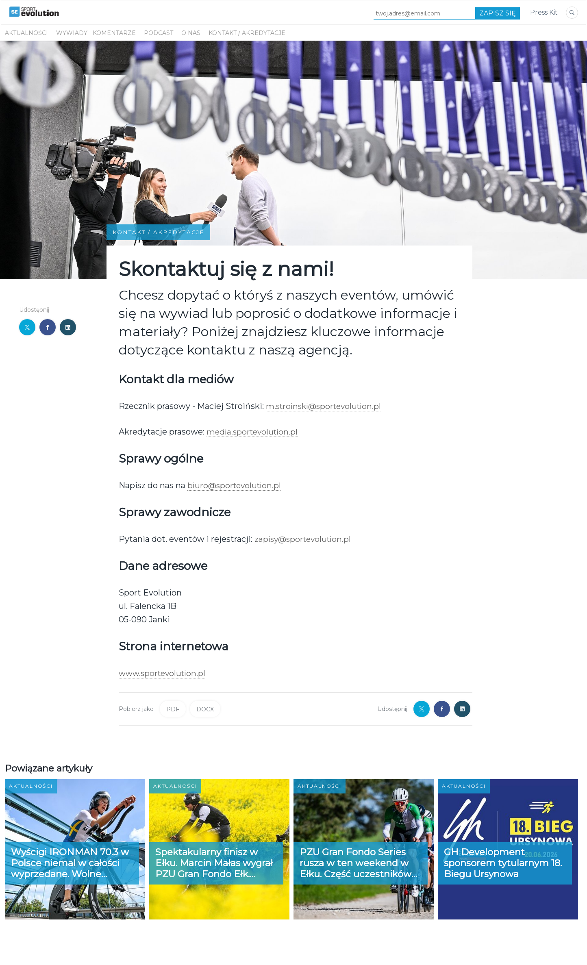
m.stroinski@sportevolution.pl (326, 406)
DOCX (205, 709)
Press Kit (544, 12)
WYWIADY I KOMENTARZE (96, 33)
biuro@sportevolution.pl (236, 485)
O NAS (190, 33)
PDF (172, 709)
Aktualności (26, 33)
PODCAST (158, 33)
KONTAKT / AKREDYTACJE (247, 33)
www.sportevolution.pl (164, 673)
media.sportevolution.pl (254, 431)
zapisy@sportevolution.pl (304, 539)
